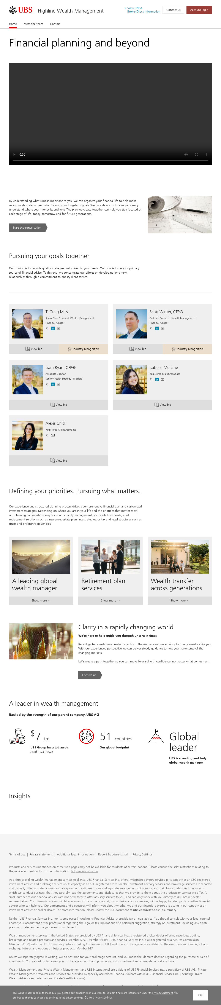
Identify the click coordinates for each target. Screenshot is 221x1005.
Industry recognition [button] (84, 350)
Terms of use (17, 854)
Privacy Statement (163, 992)
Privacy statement (41, 854)
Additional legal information (75, 854)
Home (13, 24)
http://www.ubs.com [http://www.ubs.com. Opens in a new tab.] (84, 871)
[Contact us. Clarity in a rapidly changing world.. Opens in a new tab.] (90, 675)
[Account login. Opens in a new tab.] (199, 10)
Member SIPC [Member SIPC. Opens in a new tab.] (77, 940)
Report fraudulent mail (113, 854)
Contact (55, 24)
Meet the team (33, 24)
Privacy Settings (142, 854)
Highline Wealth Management (71, 11)
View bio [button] (38, 350)
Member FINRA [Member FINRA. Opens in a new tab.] (98, 940)
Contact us (173, 10)
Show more (41, 601)
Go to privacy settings (98, 997)
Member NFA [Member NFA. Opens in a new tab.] (84, 948)
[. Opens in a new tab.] (20, 10)
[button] (58, 328)
